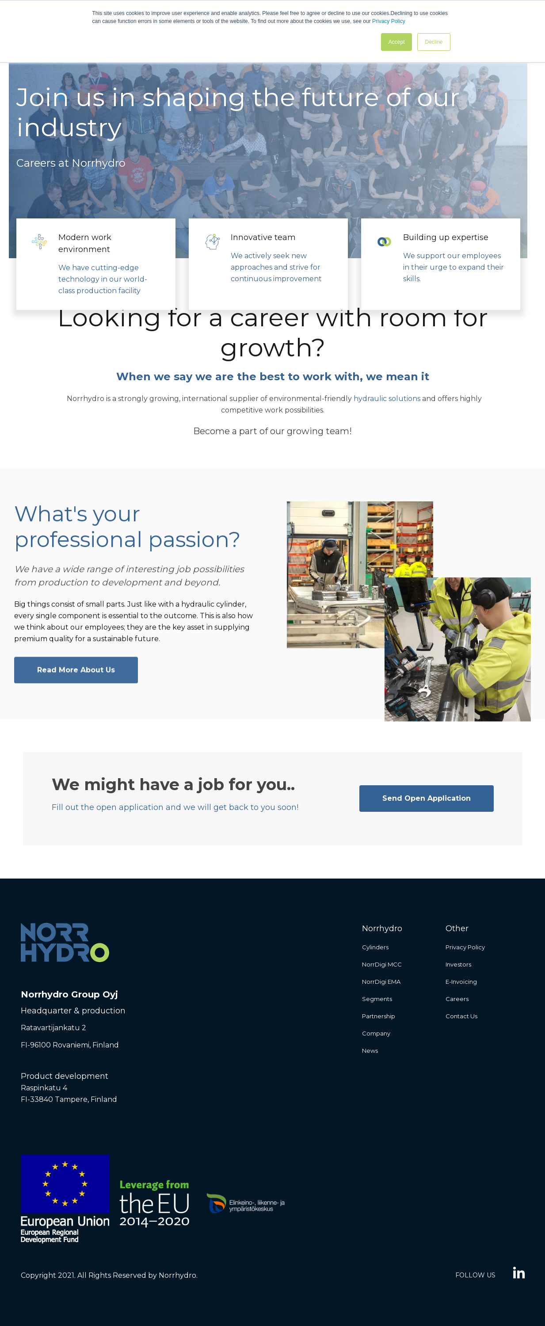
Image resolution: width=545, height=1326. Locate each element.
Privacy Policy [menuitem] (465, 947)
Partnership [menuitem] (378, 1016)
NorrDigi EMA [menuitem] (381, 981)
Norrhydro (85, 398)
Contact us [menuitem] (461, 1016)
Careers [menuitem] (457, 998)
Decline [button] (433, 42)
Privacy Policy (388, 21)
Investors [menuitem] (458, 964)
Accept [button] (397, 42)
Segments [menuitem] (377, 998)
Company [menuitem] (376, 1033)
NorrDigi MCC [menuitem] (382, 964)
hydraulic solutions (387, 398)
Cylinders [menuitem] (375, 947)
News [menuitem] (370, 1050)
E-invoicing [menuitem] (461, 981)
